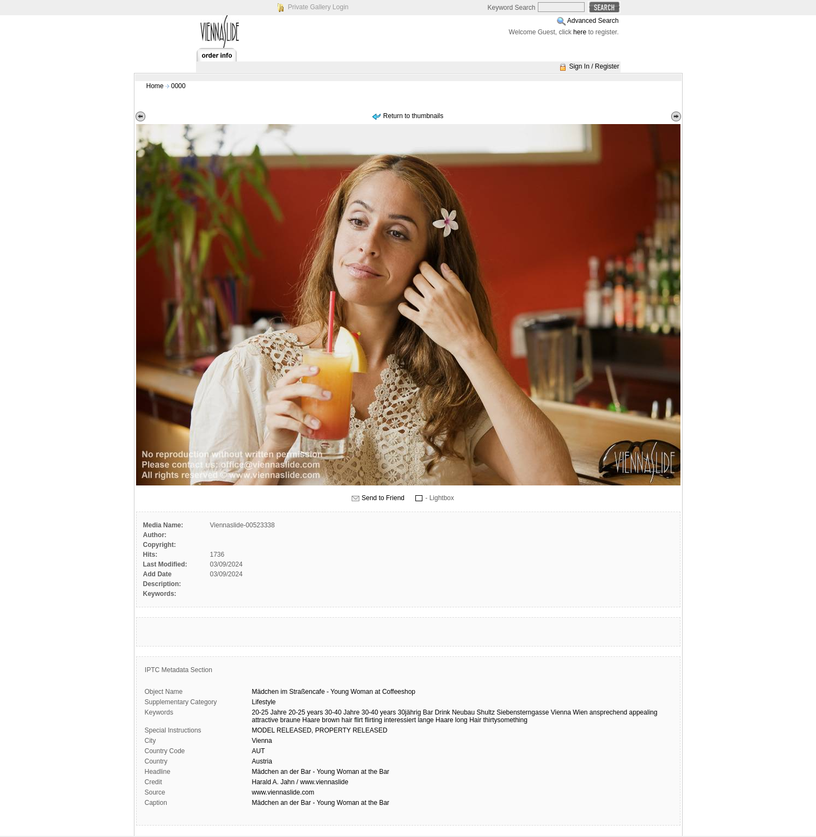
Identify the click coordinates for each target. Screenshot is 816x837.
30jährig (409, 712)
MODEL (263, 730)
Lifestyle (264, 702)
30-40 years (378, 712)
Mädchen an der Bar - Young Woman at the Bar (321, 772)
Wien (580, 712)
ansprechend (608, 712)
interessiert (400, 720)
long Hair (468, 720)
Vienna (561, 712)
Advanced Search (593, 20)
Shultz (486, 712)
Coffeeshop (398, 692)
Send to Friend (382, 498)
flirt (358, 720)
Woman (362, 692)
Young (339, 692)
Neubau (463, 712)
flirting (373, 720)
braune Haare (300, 720)
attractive (265, 720)
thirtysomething (505, 720)
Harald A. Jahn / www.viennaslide (300, 782)
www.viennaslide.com (283, 792)
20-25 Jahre (269, 712)
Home (155, 86)
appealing (643, 712)
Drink (442, 712)
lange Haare (435, 720)
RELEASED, (295, 730)
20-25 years (306, 712)
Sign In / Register (594, 66)
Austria (262, 761)
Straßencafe (306, 692)
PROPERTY (333, 730)
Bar (428, 712)
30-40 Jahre (342, 712)
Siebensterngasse (522, 712)
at (378, 692)
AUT (258, 751)
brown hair (337, 720)
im (283, 692)
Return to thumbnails (413, 116)
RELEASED (370, 730)
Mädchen (265, 692)
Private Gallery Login (318, 7)
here (579, 32)
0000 (178, 86)
